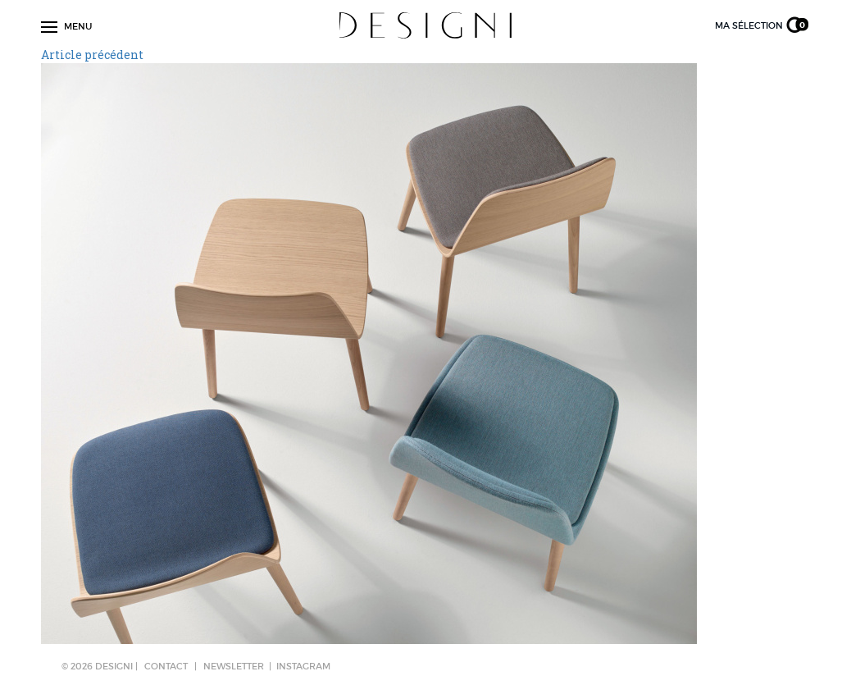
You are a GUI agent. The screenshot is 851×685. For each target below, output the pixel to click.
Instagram (303, 666)
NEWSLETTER (233, 666)
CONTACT (166, 666)
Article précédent (92, 54)
